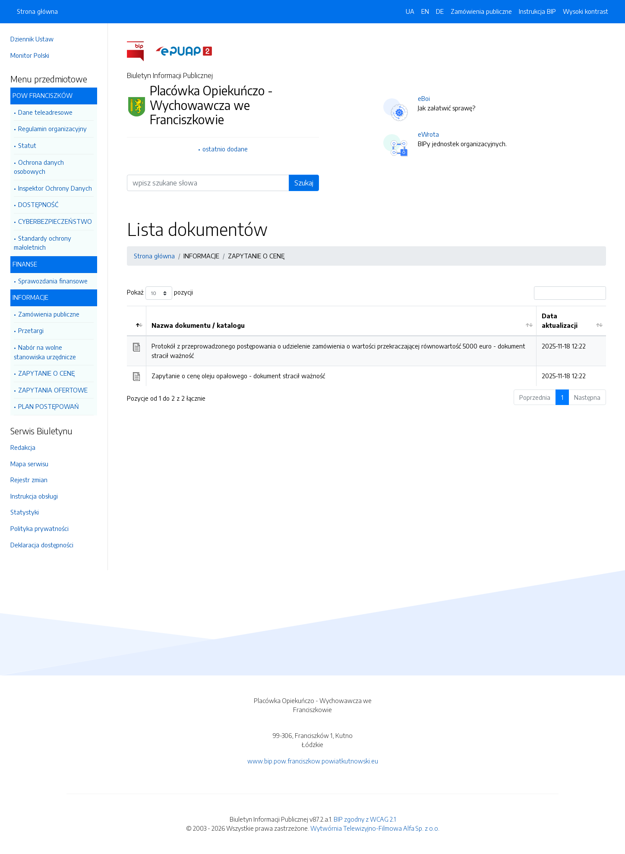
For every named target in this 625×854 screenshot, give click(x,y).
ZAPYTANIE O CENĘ (46, 373)
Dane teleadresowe (45, 112)
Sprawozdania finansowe (53, 281)
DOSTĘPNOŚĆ (38, 204)
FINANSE (25, 264)
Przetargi (31, 330)
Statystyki (24, 512)
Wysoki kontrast (585, 11)
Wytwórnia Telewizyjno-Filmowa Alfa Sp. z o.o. (374, 828)
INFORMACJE (30, 297)
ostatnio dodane (225, 149)
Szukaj (303, 183)
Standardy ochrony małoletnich (42, 242)
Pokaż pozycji (160, 293)
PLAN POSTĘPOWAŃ (48, 406)
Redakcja (22, 447)
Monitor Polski (29, 55)
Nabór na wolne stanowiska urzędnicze (45, 352)
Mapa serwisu (29, 464)
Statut (27, 145)
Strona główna (37, 11)
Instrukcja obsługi (34, 496)
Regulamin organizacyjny (52, 128)
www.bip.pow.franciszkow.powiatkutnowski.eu (312, 761)
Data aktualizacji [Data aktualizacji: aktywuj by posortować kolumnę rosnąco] (560, 320)
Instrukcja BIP (537, 11)
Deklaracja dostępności (41, 545)
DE (440, 11)
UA (410, 11)
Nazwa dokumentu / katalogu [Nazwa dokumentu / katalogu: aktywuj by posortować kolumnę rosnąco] (198, 325)
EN (425, 11)
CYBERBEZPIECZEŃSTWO (55, 221)
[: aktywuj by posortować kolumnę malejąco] (136, 321)
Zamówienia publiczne (48, 314)
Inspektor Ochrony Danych (55, 188)
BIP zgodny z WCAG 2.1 (365, 819)
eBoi (424, 98)
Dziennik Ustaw (32, 39)
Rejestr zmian (28, 480)
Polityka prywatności (39, 528)
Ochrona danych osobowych (39, 167)
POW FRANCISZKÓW (43, 95)
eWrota (428, 134)
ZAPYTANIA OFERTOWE (53, 390)
